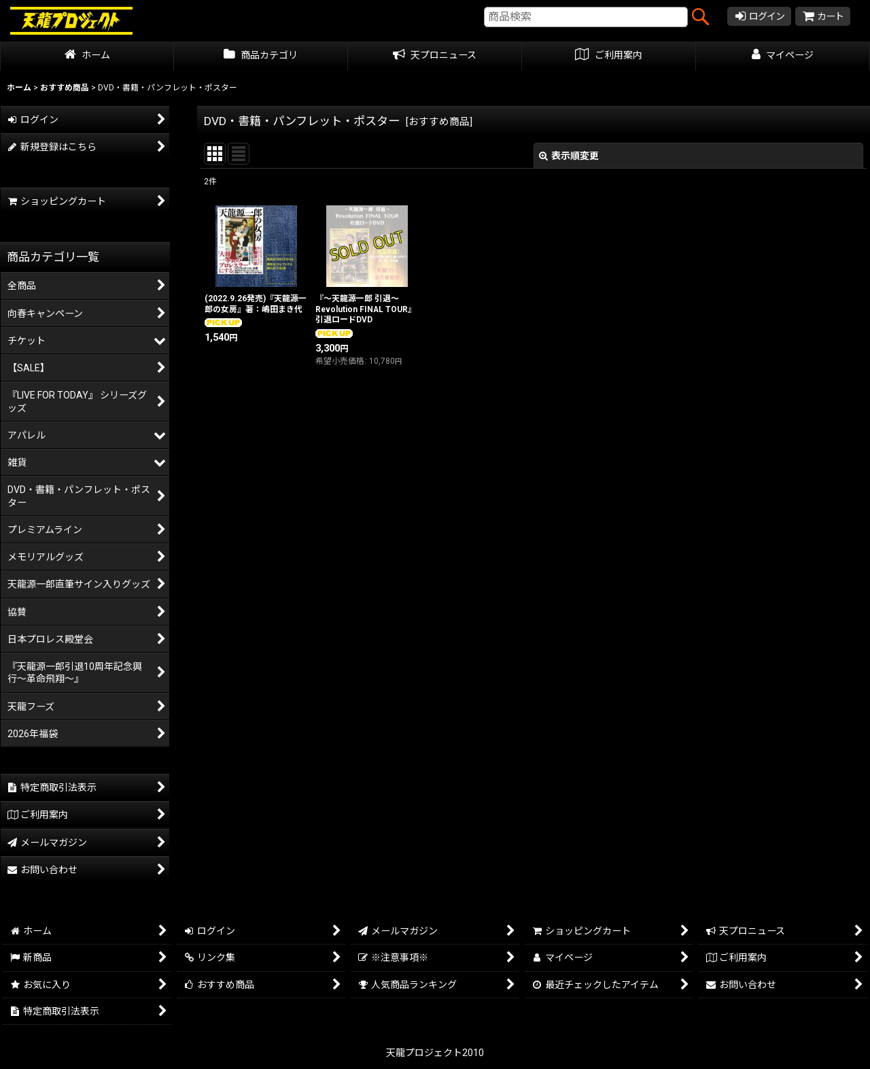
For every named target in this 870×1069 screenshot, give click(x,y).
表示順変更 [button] (569, 155)
